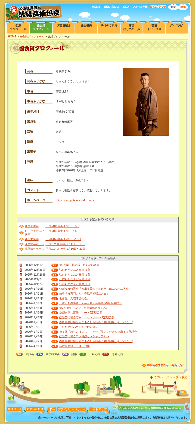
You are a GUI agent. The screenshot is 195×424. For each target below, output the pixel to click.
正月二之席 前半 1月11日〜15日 (65, 244)
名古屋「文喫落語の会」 (74, 298)
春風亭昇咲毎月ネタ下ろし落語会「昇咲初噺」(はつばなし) (96, 322)
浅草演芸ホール (34, 244)
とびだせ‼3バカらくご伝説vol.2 (79, 327)
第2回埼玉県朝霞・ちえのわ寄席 (79, 265)
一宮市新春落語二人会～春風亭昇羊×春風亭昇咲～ (90, 303)
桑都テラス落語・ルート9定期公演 (80, 312)
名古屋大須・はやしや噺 (74, 346)
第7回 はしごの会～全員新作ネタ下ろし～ (85, 308)
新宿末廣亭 (32, 226)
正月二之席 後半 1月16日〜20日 (65, 248)
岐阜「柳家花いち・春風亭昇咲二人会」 (84, 293)
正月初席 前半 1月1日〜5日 (63, 226)
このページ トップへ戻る (171, 377)
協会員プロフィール (31, 36)
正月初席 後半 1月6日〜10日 (63, 239)
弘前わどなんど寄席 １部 (74, 269)
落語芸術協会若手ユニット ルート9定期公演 (86, 317)
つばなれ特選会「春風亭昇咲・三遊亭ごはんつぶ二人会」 (95, 288)
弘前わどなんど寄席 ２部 (74, 274)
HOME (12, 36)
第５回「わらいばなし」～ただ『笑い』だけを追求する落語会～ (99, 331)
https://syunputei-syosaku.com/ (75, 200)
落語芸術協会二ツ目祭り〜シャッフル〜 (84, 336)
